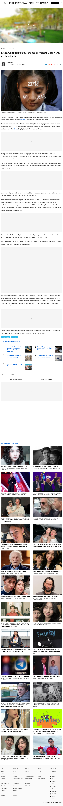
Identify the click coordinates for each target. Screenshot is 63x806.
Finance (15, 781)
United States (40, 781)
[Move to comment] (60, 64)
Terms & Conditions (29, 776)
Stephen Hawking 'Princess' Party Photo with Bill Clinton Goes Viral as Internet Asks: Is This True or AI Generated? (15, 519)
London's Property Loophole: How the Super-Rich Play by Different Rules (45, 348)
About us (27, 771)
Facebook (23, 119)
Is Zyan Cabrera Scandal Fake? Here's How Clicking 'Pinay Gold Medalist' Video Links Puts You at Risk (14, 758)
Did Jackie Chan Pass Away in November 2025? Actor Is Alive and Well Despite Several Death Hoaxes (46, 704)
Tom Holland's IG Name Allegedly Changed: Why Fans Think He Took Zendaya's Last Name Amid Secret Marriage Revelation (15, 624)
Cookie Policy (28, 781)
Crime (16, 129)
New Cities (15, 793)
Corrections (27, 783)
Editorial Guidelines (46, 379)
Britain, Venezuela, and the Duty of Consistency (14, 356)
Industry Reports (17, 797)
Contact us (27, 773)
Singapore (40, 776)
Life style (3, 790)
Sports (2, 793)
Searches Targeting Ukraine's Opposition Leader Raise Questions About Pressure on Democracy (15, 349)
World (2, 771)
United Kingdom (41, 778)
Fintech (15, 795)
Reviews (3, 795)
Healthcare (15, 776)
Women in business (17, 788)
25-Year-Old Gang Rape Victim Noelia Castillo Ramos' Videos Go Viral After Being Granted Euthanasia (14, 468)
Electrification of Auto (17, 778)
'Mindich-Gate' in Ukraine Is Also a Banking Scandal (45, 356)
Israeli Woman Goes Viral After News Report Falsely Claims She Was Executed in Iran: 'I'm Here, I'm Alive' (14, 546)
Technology (3, 785)
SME (2, 781)
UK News (3, 773)
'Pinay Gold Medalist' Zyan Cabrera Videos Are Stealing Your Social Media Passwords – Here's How (46, 651)
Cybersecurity (16, 783)
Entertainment (4, 788)
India (39, 773)
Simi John (10, 62)
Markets (3, 776)
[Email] (57, 64)
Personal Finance (5, 783)
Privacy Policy (28, 778)
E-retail (14, 771)
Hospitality (15, 773)
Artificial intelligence (17, 785)
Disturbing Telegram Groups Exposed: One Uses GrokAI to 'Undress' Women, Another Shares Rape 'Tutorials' (15, 678)
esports (15, 790)
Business (3, 778)
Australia (39, 771)
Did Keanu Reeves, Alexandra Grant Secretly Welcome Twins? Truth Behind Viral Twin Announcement (45, 598)
